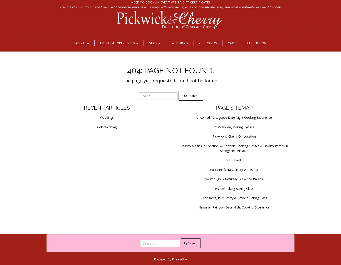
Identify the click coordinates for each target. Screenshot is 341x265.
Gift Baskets (234, 160)
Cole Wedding (107, 127)
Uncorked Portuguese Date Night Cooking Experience (234, 117)
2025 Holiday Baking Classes (234, 127)
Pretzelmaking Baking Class (234, 189)
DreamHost (180, 259)
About (82, 43)
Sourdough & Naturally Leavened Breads (234, 179)
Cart (232, 43)
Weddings (180, 43)
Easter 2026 (256, 43)
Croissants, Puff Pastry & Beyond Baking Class (234, 198)
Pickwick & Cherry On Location (234, 136)
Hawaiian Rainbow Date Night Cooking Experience (234, 207)
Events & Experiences (119, 43)
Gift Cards (208, 43)
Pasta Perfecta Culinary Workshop (234, 170)
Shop (154, 43)
